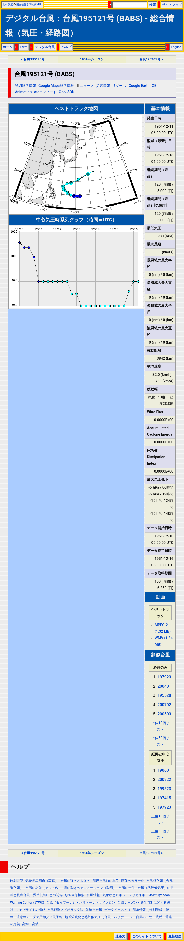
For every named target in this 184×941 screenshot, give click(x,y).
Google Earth (139, 86)
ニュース (87, 86)
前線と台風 (94, 910)
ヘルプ (66, 47)
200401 (164, 686)
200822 (164, 779)
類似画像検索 (74, 895)
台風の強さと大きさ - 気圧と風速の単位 (89, 881)
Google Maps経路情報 (56, 86)
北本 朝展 (7, 4)
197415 (164, 798)
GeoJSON (67, 92)
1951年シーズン (92, 59)
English (176, 47)
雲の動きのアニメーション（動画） (90, 888)
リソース (119, 86)
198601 (164, 770)
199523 (164, 788)
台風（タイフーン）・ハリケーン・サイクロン (80, 902)
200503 (164, 714)
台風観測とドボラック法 (65, 910)
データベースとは (117, 910)
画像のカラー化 (132, 881)
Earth (24, 47)
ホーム (7, 47)
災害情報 (103, 86)
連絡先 (120, 936)
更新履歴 (174, 936)
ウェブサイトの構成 (30, 910)
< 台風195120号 (33, 59)
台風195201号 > (151, 59)
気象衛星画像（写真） (41, 881)
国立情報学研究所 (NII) (29, 4)
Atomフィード (45, 92)
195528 (164, 695)
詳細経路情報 (25, 86)
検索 (152, 5)
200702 (164, 704)
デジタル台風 (45, 47)
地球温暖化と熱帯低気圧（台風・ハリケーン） (99, 917)
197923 (164, 677)
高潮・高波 (30, 924)
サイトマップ (172, 5)
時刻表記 (16, 881)
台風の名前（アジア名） (43, 888)
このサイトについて (147, 936)
